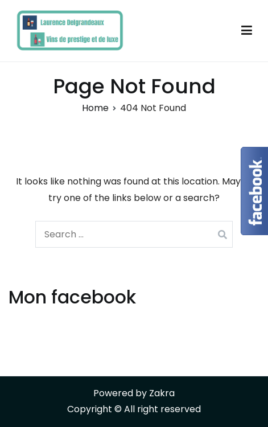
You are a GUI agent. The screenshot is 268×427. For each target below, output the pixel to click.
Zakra (162, 393)
